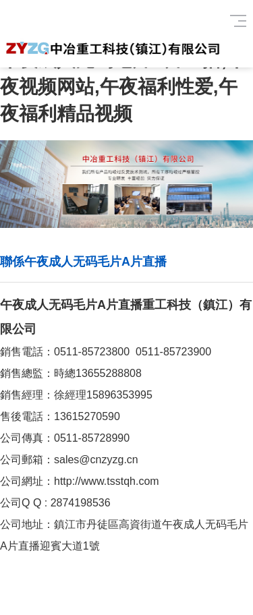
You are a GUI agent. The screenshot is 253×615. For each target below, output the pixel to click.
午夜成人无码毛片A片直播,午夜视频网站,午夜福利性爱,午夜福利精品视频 (123, 86)
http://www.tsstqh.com (106, 481)
